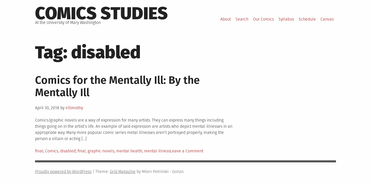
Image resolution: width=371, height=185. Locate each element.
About (225, 19)
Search (241, 19)
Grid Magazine (123, 171)
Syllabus (286, 19)
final (39, 151)
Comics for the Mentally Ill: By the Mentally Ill (117, 86)
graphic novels (101, 151)
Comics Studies (101, 13)
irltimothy (74, 107)
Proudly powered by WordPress (63, 171)
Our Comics (263, 19)
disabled (68, 151)
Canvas (327, 19)
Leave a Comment (186, 151)
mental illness (157, 151)
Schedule (307, 19)
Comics (51, 151)
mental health (129, 151)
